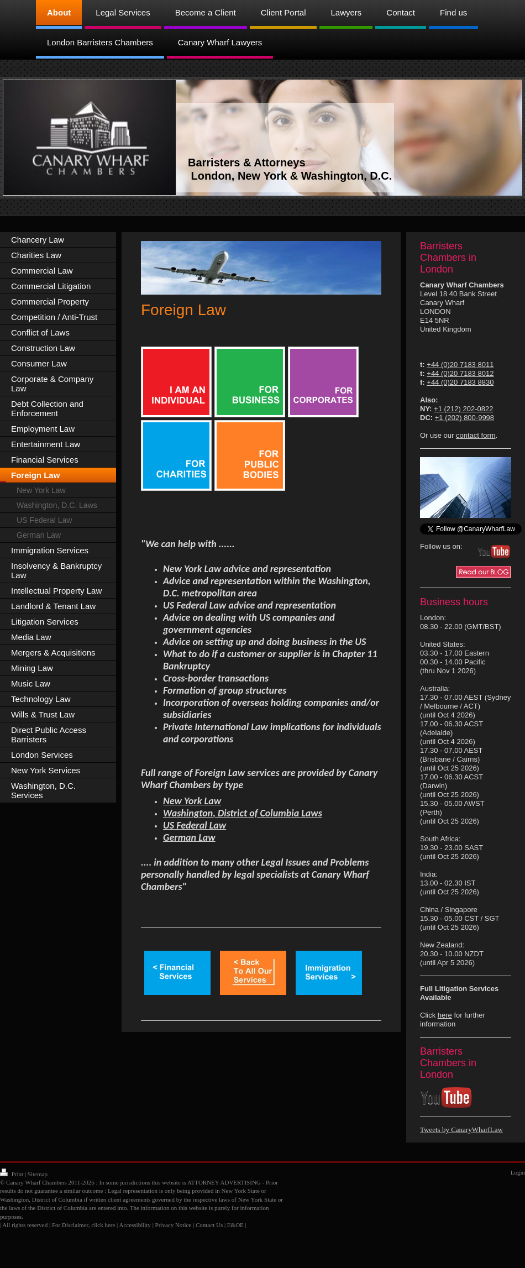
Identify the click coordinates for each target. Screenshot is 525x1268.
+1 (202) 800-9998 (464, 417)
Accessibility (134, 1225)
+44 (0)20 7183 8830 (460, 382)
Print (12, 1174)
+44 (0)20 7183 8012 (460, 373)
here (445, 1015)
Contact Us (209, 1225)
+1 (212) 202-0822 (463, 409)
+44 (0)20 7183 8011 (460, 364)
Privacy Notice (173, 1225)
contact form (476, 435)
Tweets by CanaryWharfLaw (461, 1129)
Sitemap (38, 1174)
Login (518, 1172)
